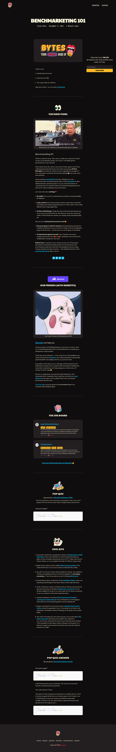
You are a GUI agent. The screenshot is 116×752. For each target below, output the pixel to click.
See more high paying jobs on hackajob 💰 (58, 463)
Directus (39, 342)
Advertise (44, 740)
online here (61, 87)
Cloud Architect (46, 444)
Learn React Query (68, 740)
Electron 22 (74, 576)
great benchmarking (42, 251)
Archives (39, 740)
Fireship (63, 745)
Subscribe (99, 70)
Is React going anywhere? (68, 565)
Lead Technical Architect (50, 424)
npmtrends (51, 740)
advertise (95, 5)
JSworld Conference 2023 (63, 498)
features (53, 357)
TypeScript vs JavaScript (66, 589)
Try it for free (40, 384)
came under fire (50, 179)
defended (70, 181)
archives (105, 5)
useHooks (76, 740)
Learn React (59, 740)
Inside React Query (69, 580)
